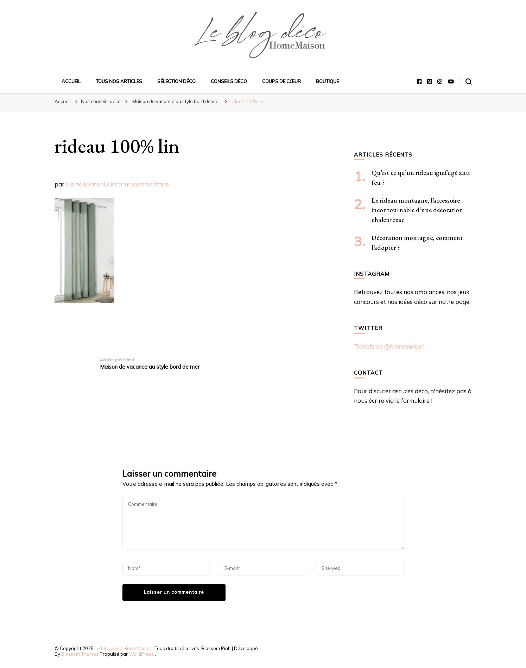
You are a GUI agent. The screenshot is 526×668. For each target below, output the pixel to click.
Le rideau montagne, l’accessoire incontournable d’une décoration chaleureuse (417, 210)
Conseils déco (229, 81)
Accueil (71, 81)
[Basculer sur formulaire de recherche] (468, 81)
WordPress (141, 654)
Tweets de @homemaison (389, 346)
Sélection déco (176, 81)
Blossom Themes (80, 654)
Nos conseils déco (101, 101)
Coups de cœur (281, 81)
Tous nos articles (119, 81)
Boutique (327, 81)
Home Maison (85, 184)
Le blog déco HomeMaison (123, 648)
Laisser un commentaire (136, 184)
